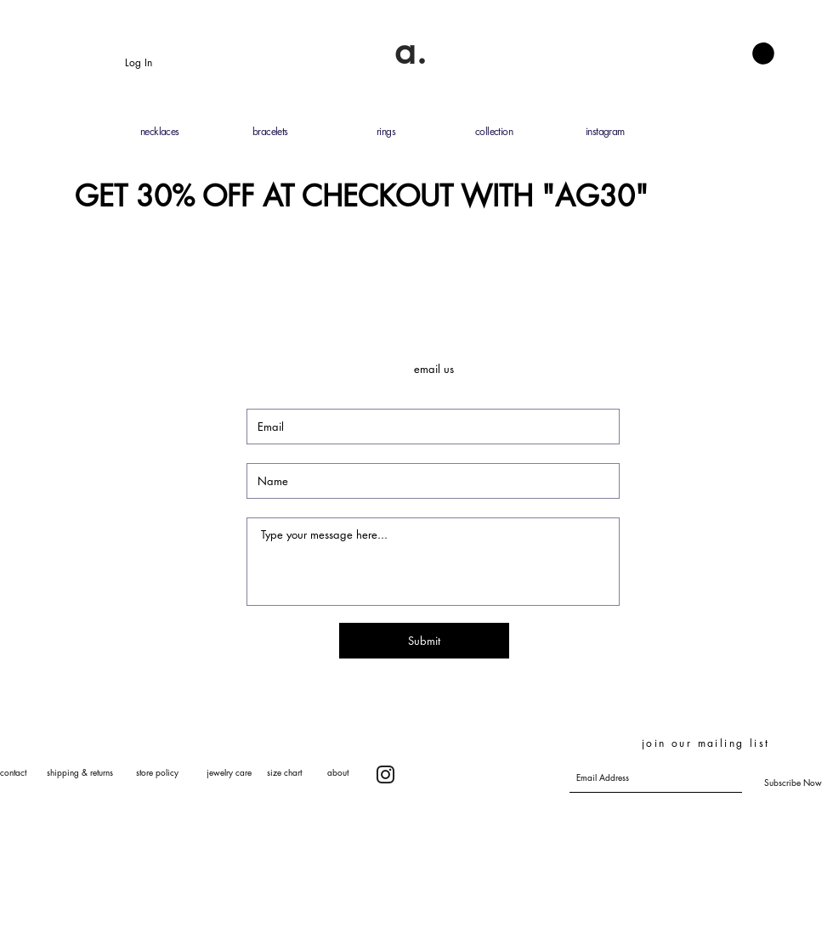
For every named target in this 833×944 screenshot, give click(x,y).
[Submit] (424, 641)
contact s (25, 772)
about (337, 772)
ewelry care (230, 772)
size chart (284, 772)
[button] (763, 53)
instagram (605, 131)
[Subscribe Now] (793, 783)
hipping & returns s (94, 772)
